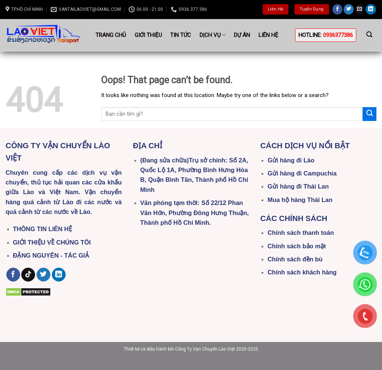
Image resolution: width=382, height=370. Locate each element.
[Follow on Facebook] (337, 9)
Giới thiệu (148, 35)
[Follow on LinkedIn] (371, 9)
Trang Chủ (111, 35)
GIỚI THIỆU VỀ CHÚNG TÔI (52, 242)
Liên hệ (268, 35)
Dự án (242, 35)
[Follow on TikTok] (28, 275)
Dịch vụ (213, 34)
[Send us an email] (360, 9)
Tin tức (180, 35)
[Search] (369, 34)
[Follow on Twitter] (349, 9)
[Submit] (369, 114)
